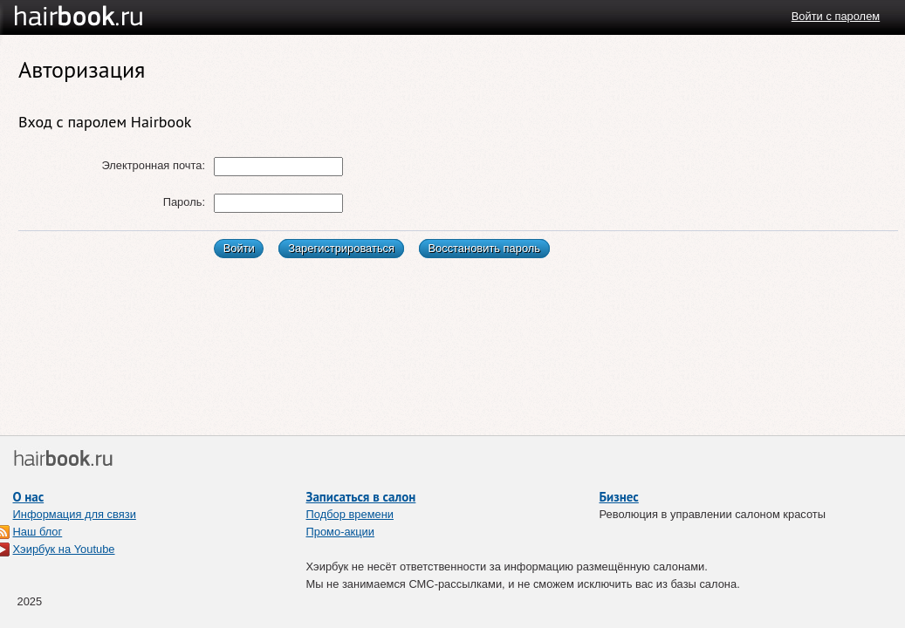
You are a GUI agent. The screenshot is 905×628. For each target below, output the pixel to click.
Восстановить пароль (484, 248)
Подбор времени (350, 514)
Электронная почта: (153, 165)
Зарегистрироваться (341, 248)
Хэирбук (111, 16)
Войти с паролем (836, 16)
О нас (29, 496)
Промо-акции (340, 531)
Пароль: (184, 201)
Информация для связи (74, 514)
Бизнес (619, 496)
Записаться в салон (361, 496)
